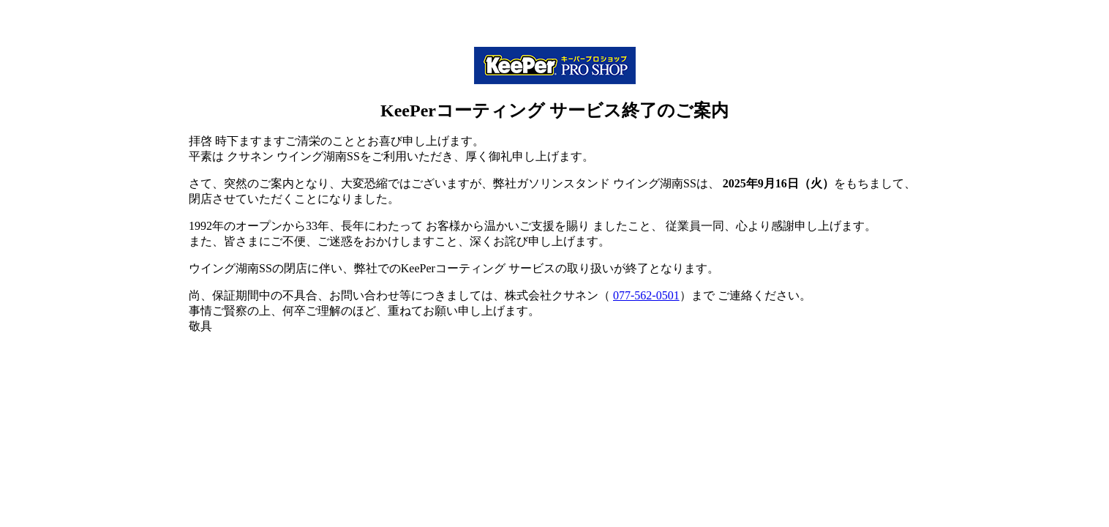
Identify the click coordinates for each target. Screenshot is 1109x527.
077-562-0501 (646, 295)
